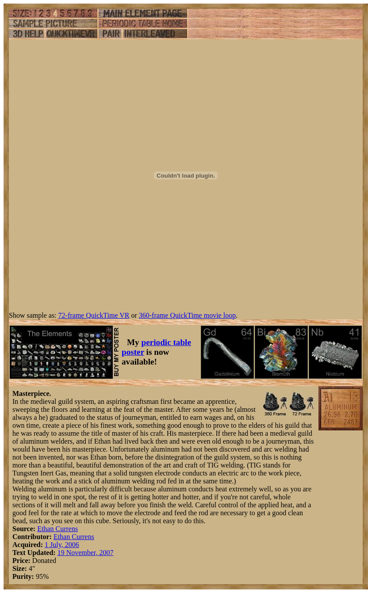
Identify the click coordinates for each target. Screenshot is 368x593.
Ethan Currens (57, 528)
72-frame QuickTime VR (94, 315)
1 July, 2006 (62, 544)
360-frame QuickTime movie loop (187, 315)
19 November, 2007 (86, 552)
